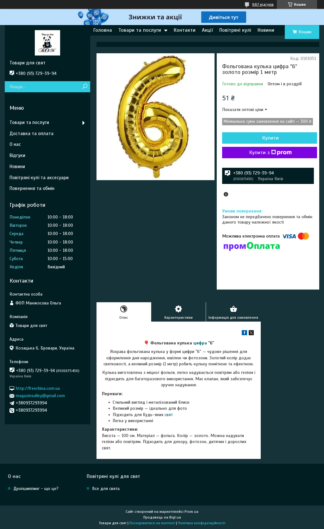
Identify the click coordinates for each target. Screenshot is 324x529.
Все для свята (106, 488)
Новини (266, 30)
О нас (15, 144)
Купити (270, 138)
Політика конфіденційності (201, 523)
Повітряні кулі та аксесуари (39, 177)
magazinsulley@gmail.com (40, 395)
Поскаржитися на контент (152, 523)
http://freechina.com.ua (38, 388)
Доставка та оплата (31, 133)
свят (169, 414)
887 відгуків (263, 4)
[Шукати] (84, 86)
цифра (200, 343)
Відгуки (17, 155)
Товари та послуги (139, 30)
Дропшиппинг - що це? (36, 488)
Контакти (185, 30)
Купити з (270, 152)
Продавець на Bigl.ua (162, 517)
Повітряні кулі (235, 30)
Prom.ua (191, 511)
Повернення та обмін (31, 188)
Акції (207, 30)
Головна (102, 30)
